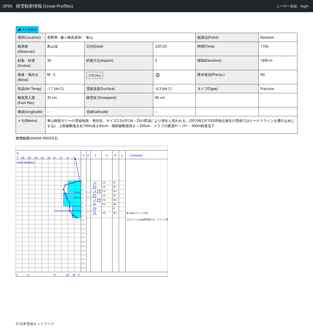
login (304, 6)
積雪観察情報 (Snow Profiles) (44, 6)
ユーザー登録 (286, 6)
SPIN (7, 6)
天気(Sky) (94, 75)
